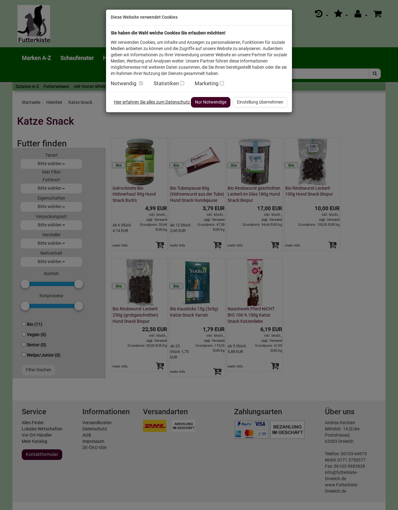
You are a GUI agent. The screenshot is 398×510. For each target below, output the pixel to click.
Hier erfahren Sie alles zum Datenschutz (152, 102)
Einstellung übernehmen (260, 102)
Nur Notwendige (210, 102)
